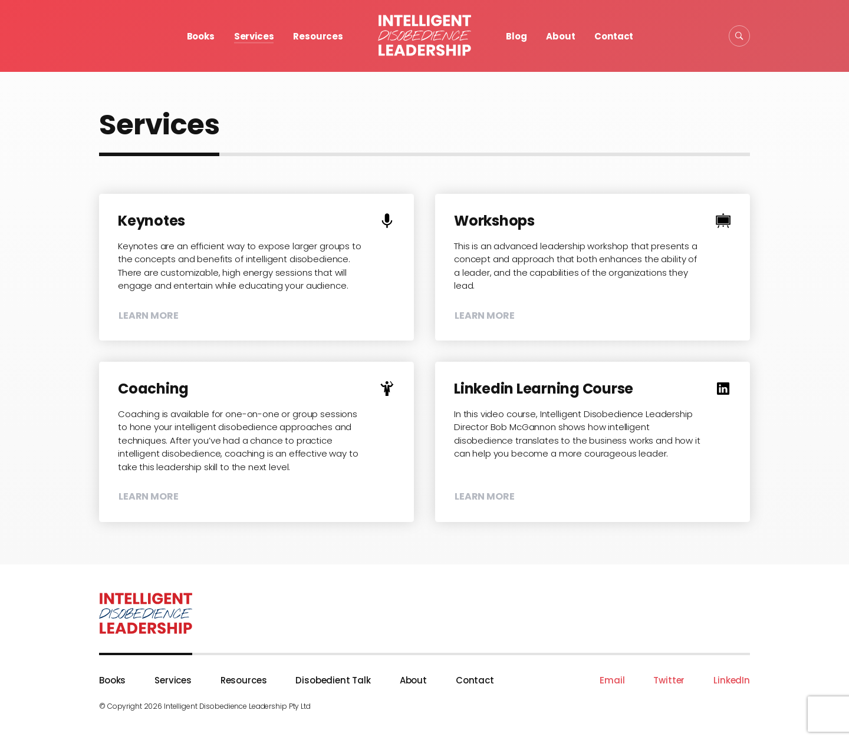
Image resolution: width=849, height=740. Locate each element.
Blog (516, 36)
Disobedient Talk (333, 680)
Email (612, 680)
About (560, 36)
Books (201, 36)
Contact (613, 36)
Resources (318, 36)
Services (254, 36)
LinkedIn (731, 680)
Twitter (669, 680)
